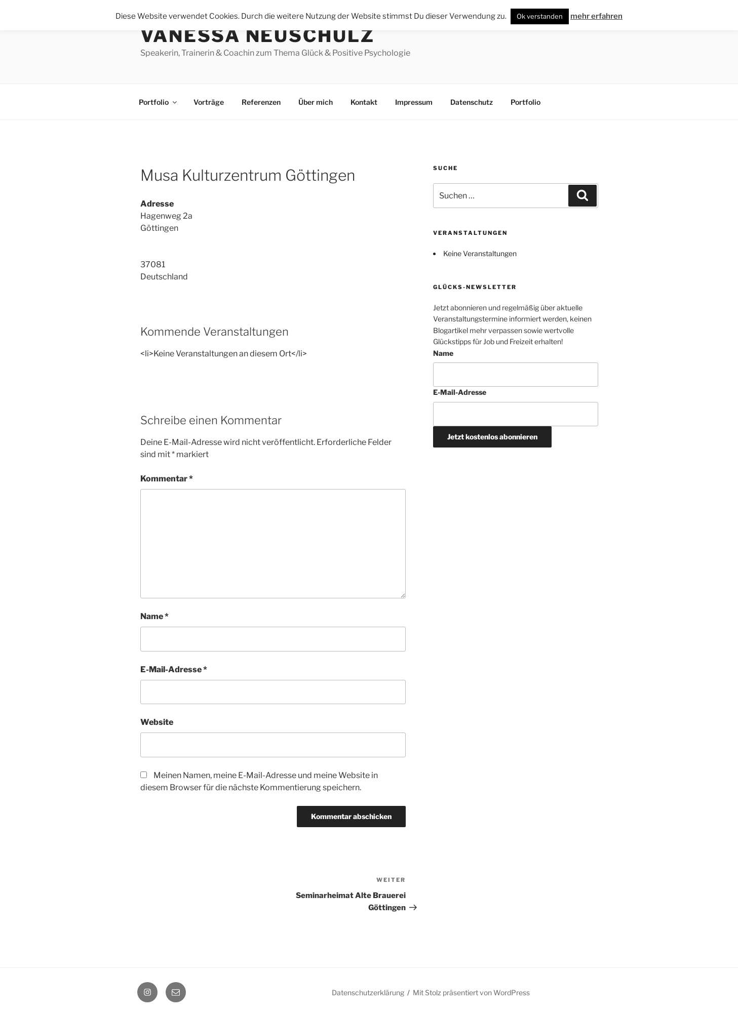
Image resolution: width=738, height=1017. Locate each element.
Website (156, 722)
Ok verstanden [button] (540, 16)
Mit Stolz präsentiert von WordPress (471, 992)
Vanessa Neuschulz (257, 35)
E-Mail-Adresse (173, 669)
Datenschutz (471, 102)
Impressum (414, 102)
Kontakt (364, 102)
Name (154, 616)
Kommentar (166, 478)
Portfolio (158, 102)
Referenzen (261, 102)
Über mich (315, 102)
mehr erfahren (596, 16)
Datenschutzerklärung (368, 992)
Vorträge (208, 102)
